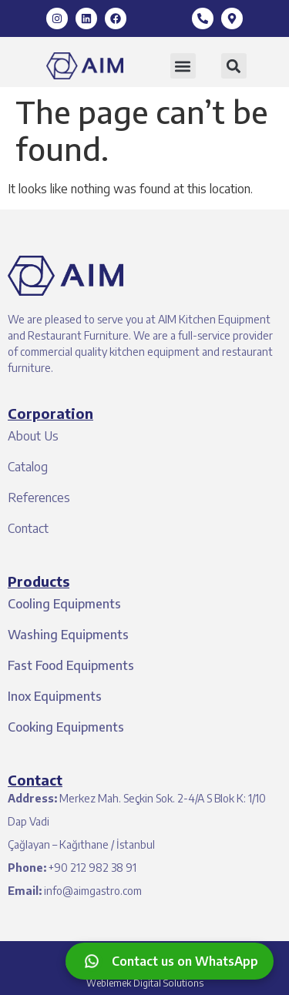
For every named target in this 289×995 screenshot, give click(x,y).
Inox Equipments (55, 696)
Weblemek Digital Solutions (144, 983)
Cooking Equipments (66, 727)
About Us (33, 436)
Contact (28, 528)
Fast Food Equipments (71, 665)
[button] (183, 66)
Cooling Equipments (64, 603)
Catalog (28, 466)
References (39, 497)
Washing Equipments (68, 634)
